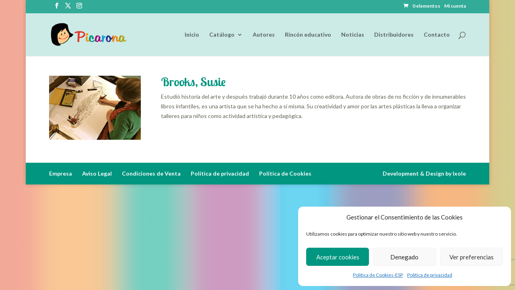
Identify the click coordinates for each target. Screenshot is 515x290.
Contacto (437, 35)
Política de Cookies (285, 173)
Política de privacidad (429, 275)
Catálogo (222, 35)
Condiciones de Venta (151, 173)
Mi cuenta (455, 6)
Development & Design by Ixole (424, 173)
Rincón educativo (308, 35)
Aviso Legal (97, 173)
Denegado (404, 257)
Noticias (352, 35)
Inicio (192, 35)
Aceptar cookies (337, 257)
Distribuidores (394, 35)
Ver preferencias (471, 257)
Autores (264, 35)
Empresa (60, 173)
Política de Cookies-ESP (378, 275)
